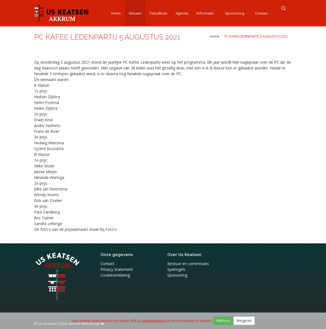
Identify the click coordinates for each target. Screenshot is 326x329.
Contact (264, 13)
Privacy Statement (117, 269)
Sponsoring (237, 13)
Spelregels (176, 269)
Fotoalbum (162, 13)
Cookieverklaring (115, 275)
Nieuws (138, 13)
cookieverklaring (154, 321)
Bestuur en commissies (188, 263)
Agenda (185, 13)
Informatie (208, 13)
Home (119, 13)
